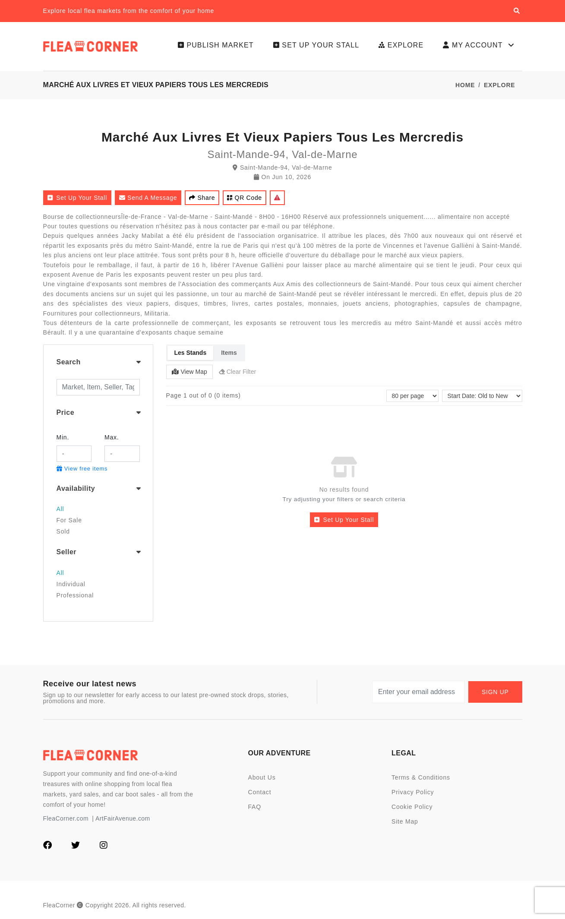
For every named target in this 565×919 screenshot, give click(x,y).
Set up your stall (316, 45)
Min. (63, 437)
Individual (71, 584)
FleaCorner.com (65, 818)
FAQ (254, 806)
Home (465, 85)
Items (229, 352)
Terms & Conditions (420, 777)
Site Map (404, 821)
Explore (401, 45)
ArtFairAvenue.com (122, 818)
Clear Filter (237, 371)
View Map (189, 371)
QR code (244, 197)
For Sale (69, 520)
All (60, 508)
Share (202, 197)
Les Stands (190, 352)
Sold (63, 531)
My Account (479, 45)
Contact (259, 792)
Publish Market (216, 45)
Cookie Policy (411, 806)
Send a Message (148, 197)
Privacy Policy (412, 792)
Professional (75, 595)
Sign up (495, 691)
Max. (111, 437)
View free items (82, 468)
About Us (262, 777)
